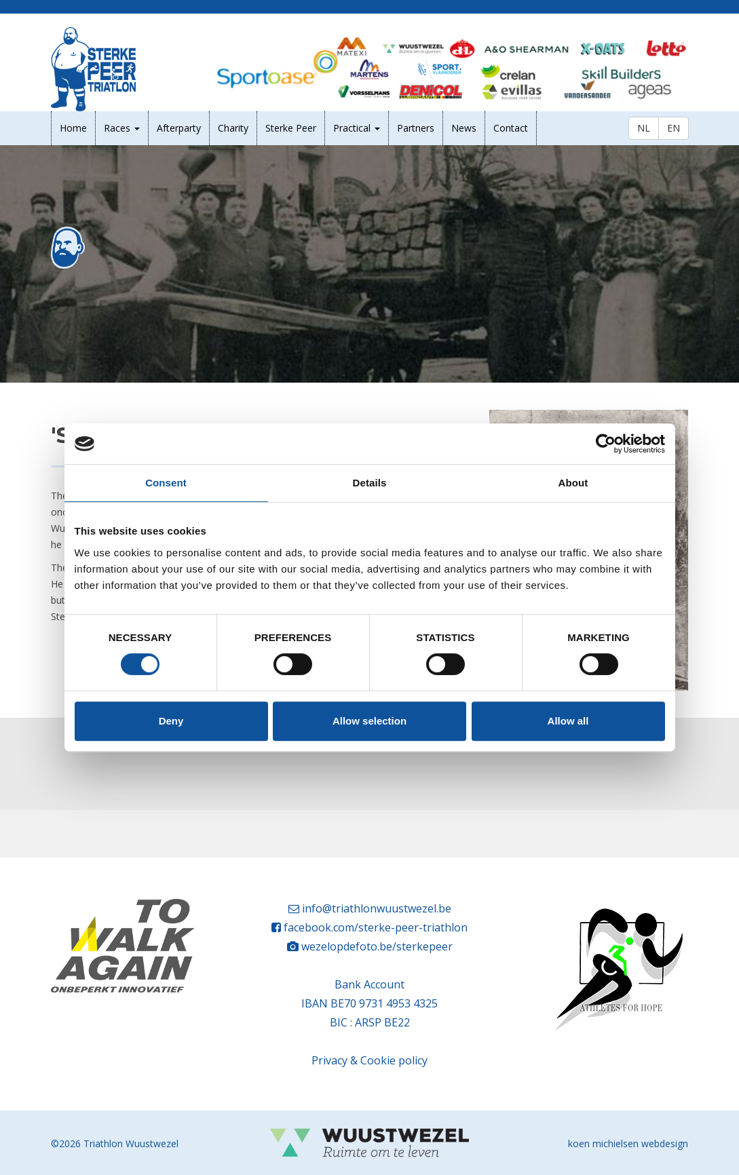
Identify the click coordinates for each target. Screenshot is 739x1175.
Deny (171, 721)
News (463, 127)
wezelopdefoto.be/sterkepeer (377, 946)
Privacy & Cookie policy (369, 1060)
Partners (415, 127)
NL (643, 127)
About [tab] (573, 482)
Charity (233, 127)
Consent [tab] (166, 482)
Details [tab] (370, 482)
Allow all (568, 721)
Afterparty (179, 127)
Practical (356, 127)
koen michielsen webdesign (628, 1143)
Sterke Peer (290, 127)
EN (673, 127)
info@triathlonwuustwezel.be (376, 908)
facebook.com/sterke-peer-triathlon (376, 927)
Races (122, 127)
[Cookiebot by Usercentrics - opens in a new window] (605, 444)
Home (73, 127)
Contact (510, 127)
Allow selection (369, 721)
